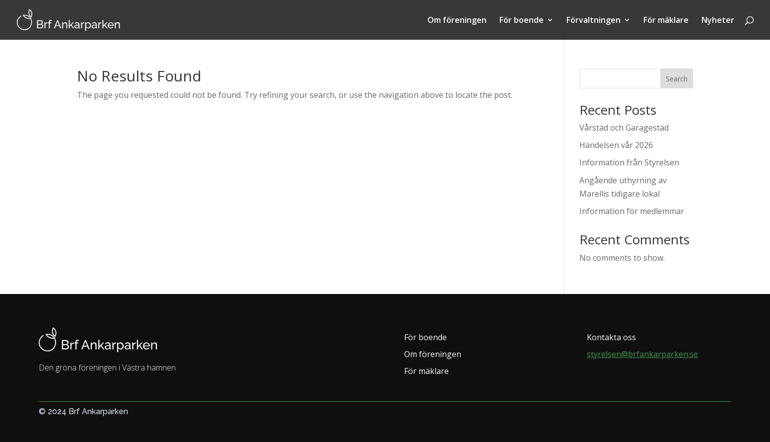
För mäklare (666, 20)
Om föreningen (457, 20)
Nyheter (717, 20)
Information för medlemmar (631, 211)
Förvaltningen (593, 20)
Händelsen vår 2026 (616, 145)
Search (677, 78)
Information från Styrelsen (629, 162)
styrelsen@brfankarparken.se (642, 354)
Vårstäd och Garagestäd (624, 127)
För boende (521, 20)
